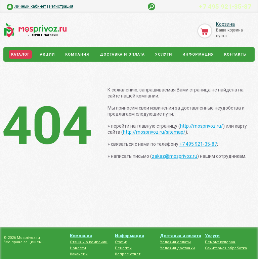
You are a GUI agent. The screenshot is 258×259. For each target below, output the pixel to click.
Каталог (20, 54)
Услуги (163, 54)
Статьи (121, 242)
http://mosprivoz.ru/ (201, 126)
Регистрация (61, 6)
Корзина (225, 24)
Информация (198, 54)
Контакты (235, 54)
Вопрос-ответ (127, 254)
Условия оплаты (175, 242)
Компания (77, 54)
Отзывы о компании (89, 242)
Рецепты (123, 248)
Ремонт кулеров (220, 242)
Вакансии (79, 254)
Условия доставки (177, 248)
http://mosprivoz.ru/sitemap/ (154, 132)
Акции (47, 54)
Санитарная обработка (226, 248)
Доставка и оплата (122, 54)
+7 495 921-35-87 (225, 6)
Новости (78, 248)
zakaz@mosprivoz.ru (174, 156)
